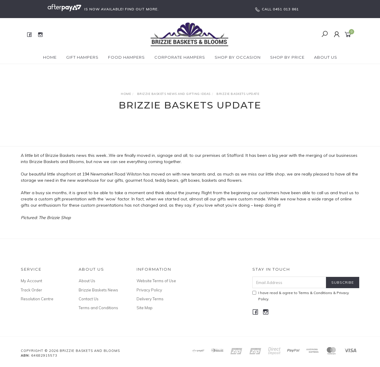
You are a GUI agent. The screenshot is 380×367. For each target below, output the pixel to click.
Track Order (31, 290)
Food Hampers (126, 57)
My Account (31, 280)
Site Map (145, 307)
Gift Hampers (82, 57)
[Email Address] (289, 282)
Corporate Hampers (179, 57)
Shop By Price (287, 57)
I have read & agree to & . (300, 296)
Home (50, 57)
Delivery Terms (150, 298)
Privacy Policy (149, 290)
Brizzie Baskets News (98, 290)
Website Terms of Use (156, 280)
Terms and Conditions (98, 307)
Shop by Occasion (238, 57)
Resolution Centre (37, 298)
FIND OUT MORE (141, 9)
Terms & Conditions (315, 293)
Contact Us (89, 298)
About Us (325, 57)
